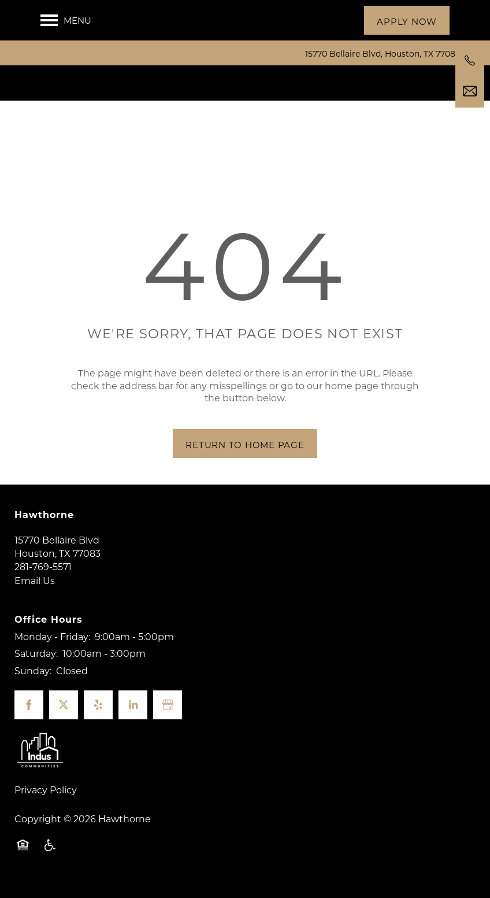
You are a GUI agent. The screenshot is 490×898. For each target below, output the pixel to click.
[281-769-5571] (469, 60)
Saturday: (36, 664)
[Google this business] (167, 715)
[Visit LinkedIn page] (132, 715)
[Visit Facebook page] (28, 715)
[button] (407, 20)
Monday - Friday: (52, 647)
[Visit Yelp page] (98, 715)
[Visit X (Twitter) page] (63, 715)
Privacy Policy (45, 800)
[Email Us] (469, 91)
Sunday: (32, 681)
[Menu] (65, 20)
